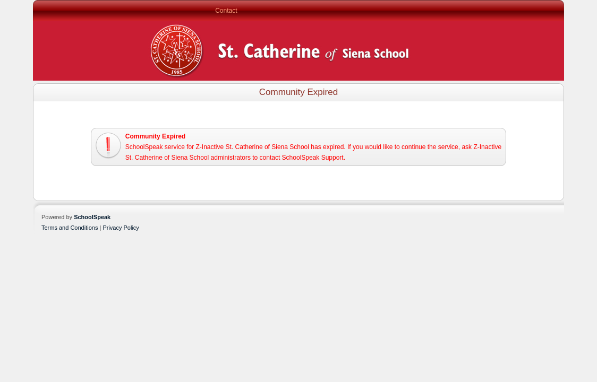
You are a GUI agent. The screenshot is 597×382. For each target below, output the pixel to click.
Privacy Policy (121, 227)
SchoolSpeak (92, 217)
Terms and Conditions (69, 227)
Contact (226, 10)
